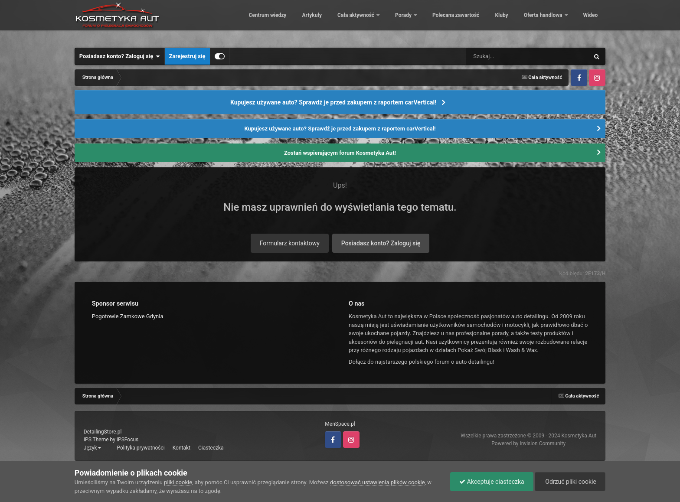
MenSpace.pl (340, 424)
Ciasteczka (211, 448)
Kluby (495, 22)
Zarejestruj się (187, 56)
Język (92, 448)
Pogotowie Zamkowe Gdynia (127, 316)
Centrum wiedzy (261, 22)
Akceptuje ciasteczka (491, 481)
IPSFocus (127, 440)
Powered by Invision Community (528, 443)
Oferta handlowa (537, 22)
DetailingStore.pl (103, 432)
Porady (398, 22)
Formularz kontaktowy (290, 243)
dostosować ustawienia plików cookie (377, 482)
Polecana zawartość (449, 22)
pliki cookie (178, 482)
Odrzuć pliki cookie (570, 481)
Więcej (585, 22)
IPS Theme (96, 440)
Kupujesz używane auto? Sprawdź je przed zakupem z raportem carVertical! (333, 102)
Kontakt (181, 448)
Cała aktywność (350, 22)
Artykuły (306, 22)
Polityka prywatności (140, 448)
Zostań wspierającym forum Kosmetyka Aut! (340, 153)
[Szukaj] (507, 56)
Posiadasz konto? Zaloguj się (119, 56)
